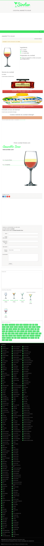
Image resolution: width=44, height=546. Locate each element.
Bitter (3, 371)
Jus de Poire (26, 376)
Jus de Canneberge (16, 438)
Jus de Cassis (26, 346)
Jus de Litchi (26, 367)
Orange (37, 333)
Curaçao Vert (15, 373)
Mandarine (4, 449)
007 (3, 324)
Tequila (18, 337)
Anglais (17, 324)
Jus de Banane (15, 436)
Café (3, 383)
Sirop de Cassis (15, 454)
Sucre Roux (15, 502)
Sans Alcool (9, 337)
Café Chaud (5, 387)
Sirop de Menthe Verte (17, 475)
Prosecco (4, 512)
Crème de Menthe (16, 348)
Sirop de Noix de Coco (17, 476)
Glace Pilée (15, 408)
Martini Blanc (5, 461)
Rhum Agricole (5, 518)
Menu (41, 31)
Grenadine (15, 413)
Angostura (4, 353)
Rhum (28, 335)
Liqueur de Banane (27, 408)
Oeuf (3, 482)
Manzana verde (5, 452)
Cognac (4, 422)
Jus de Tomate (26, 383)
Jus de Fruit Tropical (27, 359)
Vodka (3, 339)
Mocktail (12, 333)
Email (5, 237)
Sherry (14, 447)
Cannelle (4, 394)
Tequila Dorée (15, 509)
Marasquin (4, 456)
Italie (3, 333)
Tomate (14, 518)
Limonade (25, 401)
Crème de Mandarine (16, 346)
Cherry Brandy (5, 408)
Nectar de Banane (6, 473)
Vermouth (14, 520)
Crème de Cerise (5, 438)
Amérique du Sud (12, 324)
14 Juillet (6, 324)
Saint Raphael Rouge (6, 532)
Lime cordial (26, 399)
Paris (40, 333)
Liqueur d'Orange (27, 406)
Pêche (4, 491)
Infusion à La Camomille (17, 415)
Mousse (16, 333)
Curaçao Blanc (15, 366)
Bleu (33, 324)
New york (25, 333)
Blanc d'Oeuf (5, 373)
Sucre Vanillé (15, 504)
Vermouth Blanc (16, 522)
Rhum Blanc (5, 521)
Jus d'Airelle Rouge (16, 424)
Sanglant (3, 337)
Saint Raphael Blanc (6, 530)
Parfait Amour (5, 486)
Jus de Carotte (15, 440)
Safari (4, 528)
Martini (9, 333)
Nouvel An (32, 333)
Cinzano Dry (5, 417)
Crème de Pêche (16, 357)
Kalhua (25, 385)
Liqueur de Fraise (27, 419)
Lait (24, 394)
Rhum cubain (5, 525)
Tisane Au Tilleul (16, 516)
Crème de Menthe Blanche (17, 350)
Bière (30, 324)
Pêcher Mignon (5, 493)
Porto (6, 335)
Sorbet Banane (15, 490)
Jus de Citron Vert (27, 353)
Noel (29, 333)
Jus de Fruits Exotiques (28, 362)
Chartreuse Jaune (6, 403)
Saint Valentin (37, 335)
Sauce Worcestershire (6, 535)
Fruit (6, 331)
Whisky (7, 339)
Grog (26, 331)
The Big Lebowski (24, 337)
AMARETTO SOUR (8, 36)
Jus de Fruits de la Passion (28, 360)
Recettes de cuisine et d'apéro (8, 544)
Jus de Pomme (26, 378)
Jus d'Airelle (15, 422)
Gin (15, 331)
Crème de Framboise (6, 440)
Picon (3, 496)
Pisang (4, 502)
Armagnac (4, 362)
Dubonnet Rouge (16, 380)
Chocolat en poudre (6, 412)
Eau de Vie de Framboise (17, 385)
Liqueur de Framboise (27, 422)
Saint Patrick (32, 335)
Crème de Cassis (5, 436)
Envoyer (10, 263)
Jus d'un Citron (15, 433)
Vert (36, 337)
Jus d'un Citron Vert (16, 435)
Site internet (5, 246)
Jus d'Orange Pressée (17, 431)
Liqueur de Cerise (27, 412)
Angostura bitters (5, 355)
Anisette (4, 357)
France (3, 331)
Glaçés (18, 331)
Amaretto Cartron (5, 348)
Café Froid (4, 389)
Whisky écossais (16, 534)
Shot (12, 337)
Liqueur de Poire (5, 442)
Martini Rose (5, 465)
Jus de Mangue (26, 369)
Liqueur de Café (26, 410)
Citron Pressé (5, 419)
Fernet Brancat (15, 392)
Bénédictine (5, 369)
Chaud (30, 326)
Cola (3, 426)
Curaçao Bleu (15, 367)
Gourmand (22, 331)
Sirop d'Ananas (15, 449)
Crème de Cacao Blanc (6, 435)
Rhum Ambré (5, 519)
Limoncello (25, 403)
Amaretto (25, 51)
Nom (6, 233)
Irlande (38, 331)
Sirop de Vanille (15, 486)
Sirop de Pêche (15, 478)
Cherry (4, 406)
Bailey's (4, 364)
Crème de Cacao (5, 433)
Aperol (4, 359)
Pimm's (4, 498)
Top (29, 337)
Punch (14, 335)
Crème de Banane (6, 431)
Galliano (14, 399)
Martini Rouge (5, 466)
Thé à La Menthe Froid (17, 513)
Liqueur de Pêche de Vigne (28, 440)
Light (6, 333)
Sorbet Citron (15, 492)
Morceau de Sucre (6, 470)
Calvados (15, 326)
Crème (4, 429)
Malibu (4, 445)
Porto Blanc (4, 509)
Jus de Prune (26, 380)
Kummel (25, 392)
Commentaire (4, 254)
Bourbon (3, 326)
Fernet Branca (15, 390)
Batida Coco (5, 367)
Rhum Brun (4, 523)
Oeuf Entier (4, 484)
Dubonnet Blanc (16, 378)
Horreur (34, 331)
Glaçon (14, 410)
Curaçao (14, 364)
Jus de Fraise (26, 355)
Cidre (3, 413)
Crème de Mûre (15, 353)
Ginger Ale (15, 406)
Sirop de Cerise (15, 456)
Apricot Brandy (5, 360)
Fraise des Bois (15, 396)
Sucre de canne (15, 499)
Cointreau (4, 424)
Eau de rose (15, 383)
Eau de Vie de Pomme (17, 387)
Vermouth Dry (15, 525)
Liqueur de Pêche (27, 438)
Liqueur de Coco (26, 415)
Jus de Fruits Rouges (27, 364)
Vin (38, 337)
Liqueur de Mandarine (27, 431)
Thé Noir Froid (15, 515)
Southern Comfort (16, 495)
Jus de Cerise (26, 348)
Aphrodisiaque (25, 324)
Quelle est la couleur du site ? (5, 242)
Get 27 (14, 401)
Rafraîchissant (19, 335)
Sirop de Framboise (16, 461)
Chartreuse (26, 326)
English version (38, 38)
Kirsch (25, 390)
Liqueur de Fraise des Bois (28, 420)
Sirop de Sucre (15, 480)
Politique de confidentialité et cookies (21, 544)
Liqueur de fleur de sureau (28, 417)
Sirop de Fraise (15, 459)
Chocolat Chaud (5, 410)
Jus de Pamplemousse (28, 373)
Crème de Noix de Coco (17, 355)
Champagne (21, 326)
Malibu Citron (5, 447)
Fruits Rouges (11, 331)
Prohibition (10, 335)
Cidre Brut (4, 415)
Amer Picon (4, 350)
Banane (4, 366)
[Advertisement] (22, 21)
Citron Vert (4, 420)
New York (21, 333)
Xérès (14, 536)
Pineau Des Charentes (6, 500)
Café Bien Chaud (5, 385)
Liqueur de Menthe (27, 435)
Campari (4, 392)
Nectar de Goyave (6, 475)
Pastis (3, 335)
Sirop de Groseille (16, 471)
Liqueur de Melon (27, 433)
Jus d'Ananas (15, 426)
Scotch (14, 442)
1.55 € (23, 107)
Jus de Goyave (26, 366)
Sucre (14, 497)
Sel (13, 445)
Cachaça (11, 326)
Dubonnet (14, 376)
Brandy (7, 326)
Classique (38, 326)
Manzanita (4, 454)
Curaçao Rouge (15, 371)
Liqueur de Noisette (27, 436)
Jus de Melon (26, 371)
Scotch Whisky (15, 443)
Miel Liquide (5, 468)
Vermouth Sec (15, 529)
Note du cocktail (5, 251)
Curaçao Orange (16, 369)
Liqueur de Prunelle (6, 443)
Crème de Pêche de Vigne (17, 359)
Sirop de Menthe (16, 473)
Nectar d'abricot (5, 472)
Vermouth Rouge (16, 527)
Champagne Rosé (6, 399)
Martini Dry (4, 463)
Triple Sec (32, 337)
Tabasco (14, 506)
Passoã (4, 488)
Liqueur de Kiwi (26, 429)
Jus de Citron (26, 53)
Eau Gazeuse (15, 389)
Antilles (21, 324)
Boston (36, 324)
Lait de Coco (26, 396)
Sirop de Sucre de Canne (17, 482)
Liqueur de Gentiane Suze (28, 426)
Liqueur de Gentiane (27, 424)
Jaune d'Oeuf (15, 417)
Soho (14, 488)
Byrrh (3, 380)
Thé (13, 511)
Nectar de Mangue (6, 477)
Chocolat (33, 326)
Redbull (24, 335)
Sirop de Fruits (15, 463)
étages (10, 339)
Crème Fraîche (15, 362)
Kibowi (25, 389)
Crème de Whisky (16, 360)
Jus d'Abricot (15, 420)
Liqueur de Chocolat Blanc (28, 413)
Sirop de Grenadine (16, 469)
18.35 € (22, 91)
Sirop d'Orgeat (15, 452)
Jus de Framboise (27, 357)
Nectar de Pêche (5, 479)
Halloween (30, 331)
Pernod (4, 495)
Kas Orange (26, 387)
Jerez (14, 419)
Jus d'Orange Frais (16, 429)
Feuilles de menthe (16, 394)
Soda (15, 337)
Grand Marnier (15, 412)
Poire (3, 505)
